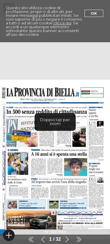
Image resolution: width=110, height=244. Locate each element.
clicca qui (62, 23)
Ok (94, 13)
